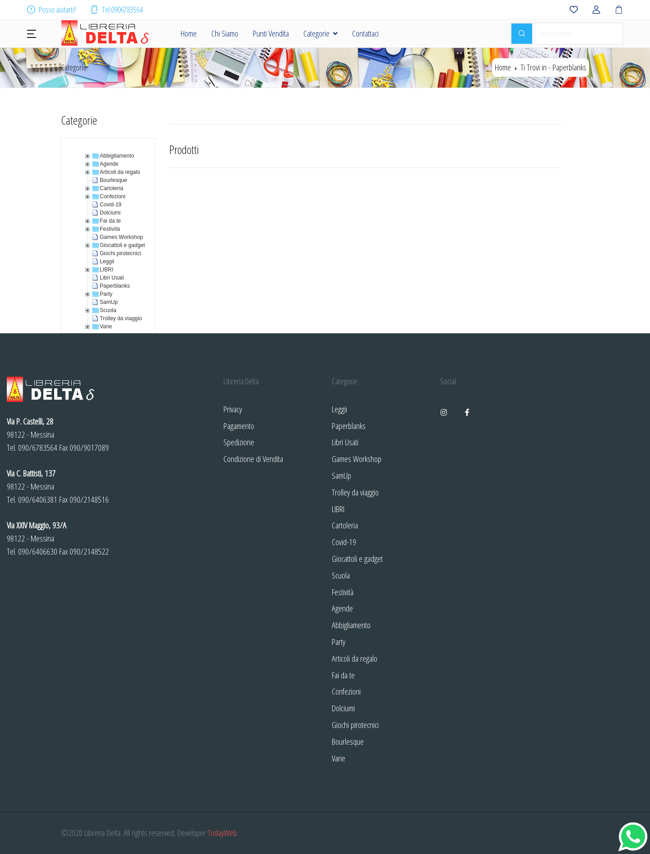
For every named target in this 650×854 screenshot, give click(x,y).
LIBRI (338, 509)
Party (338, 641)
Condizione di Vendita (253, 459)
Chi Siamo (224, 33)
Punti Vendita (271, 33)
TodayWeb (222, 832)
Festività (342, 592)
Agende (342, 608)
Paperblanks (349, 426)
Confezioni (346, 691)
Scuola (341, 575)
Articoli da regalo (354, 658)
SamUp (341, 475)
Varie (338, 758)
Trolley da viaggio (355, 492)
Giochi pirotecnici (355, 725)
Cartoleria (345, 525)
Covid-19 (344, 542)
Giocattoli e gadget (357, 558)
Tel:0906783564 (116, 9)
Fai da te (343, 675)
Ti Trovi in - (553, 67)
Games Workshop (356, 459)
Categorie (316, 33)
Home (189, 33)
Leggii (339, 409)
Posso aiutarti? (51, 9)
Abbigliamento (351, 625)
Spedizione (238, 442)
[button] (31, 33)
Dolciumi (343, 708)
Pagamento (238, 426)
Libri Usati (345, 442)
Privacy (232, 409)
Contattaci (365, 33)
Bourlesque (348, 741)
